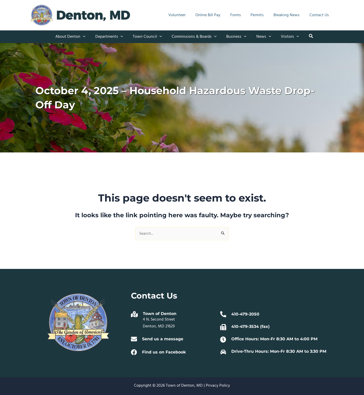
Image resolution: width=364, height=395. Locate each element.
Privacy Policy (218, 385)
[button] (75, 36)
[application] (87, 36)
